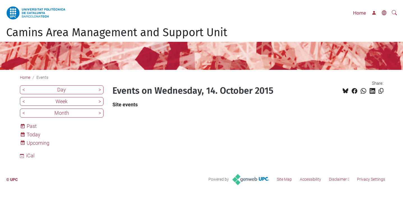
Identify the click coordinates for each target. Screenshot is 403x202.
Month (61, 113)
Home (359, 13)
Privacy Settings (371, 179)
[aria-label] (394, 13)
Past (32, 126)
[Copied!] (381, 91)
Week (62, 101)
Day (61, 90)
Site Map (284, 179)
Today (33, 134)
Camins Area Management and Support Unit (116, 32)
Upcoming (38, 143)
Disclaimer (338, 179)
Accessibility (310, 179)
